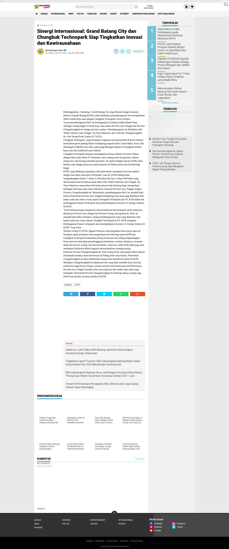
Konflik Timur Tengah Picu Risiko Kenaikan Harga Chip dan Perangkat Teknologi (169, 141)
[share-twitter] (122, 51)
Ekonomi (66, 520)
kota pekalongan (167, 14)
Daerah (44, 14)
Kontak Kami (112, 541)
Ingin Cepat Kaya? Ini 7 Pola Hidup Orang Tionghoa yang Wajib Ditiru (173, 76)
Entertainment (97, 520)
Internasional (58, 14)
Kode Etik (124, 541)
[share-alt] (71, 294)
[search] (106, 6)
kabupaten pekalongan (144, 14)
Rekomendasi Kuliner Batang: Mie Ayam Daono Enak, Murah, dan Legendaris (173, 91)
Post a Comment (44, 466)
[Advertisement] (48, 101)
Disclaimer (100, 541)
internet (125, 14)
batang (104, 14)
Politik (80, 14)
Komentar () (139, 51)
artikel (94, 523)
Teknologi (92, 14)
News (71, 14)
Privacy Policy (136, 541)
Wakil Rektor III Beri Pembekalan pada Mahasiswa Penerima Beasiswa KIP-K (174, 32)
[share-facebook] (116, 51)
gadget (114, 14)
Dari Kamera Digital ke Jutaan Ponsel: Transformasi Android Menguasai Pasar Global (167, 153)
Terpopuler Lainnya (170, 102)
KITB (50, 25)
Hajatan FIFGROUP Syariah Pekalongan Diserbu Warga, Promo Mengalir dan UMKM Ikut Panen (172, 63)
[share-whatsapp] (128, 51)
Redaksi (89, 541)
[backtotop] (114, 513)
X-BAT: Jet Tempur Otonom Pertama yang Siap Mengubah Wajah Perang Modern (168, 165)
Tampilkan (139, 459)
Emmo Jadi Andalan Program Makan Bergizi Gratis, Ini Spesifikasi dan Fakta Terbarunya (173, 48)
